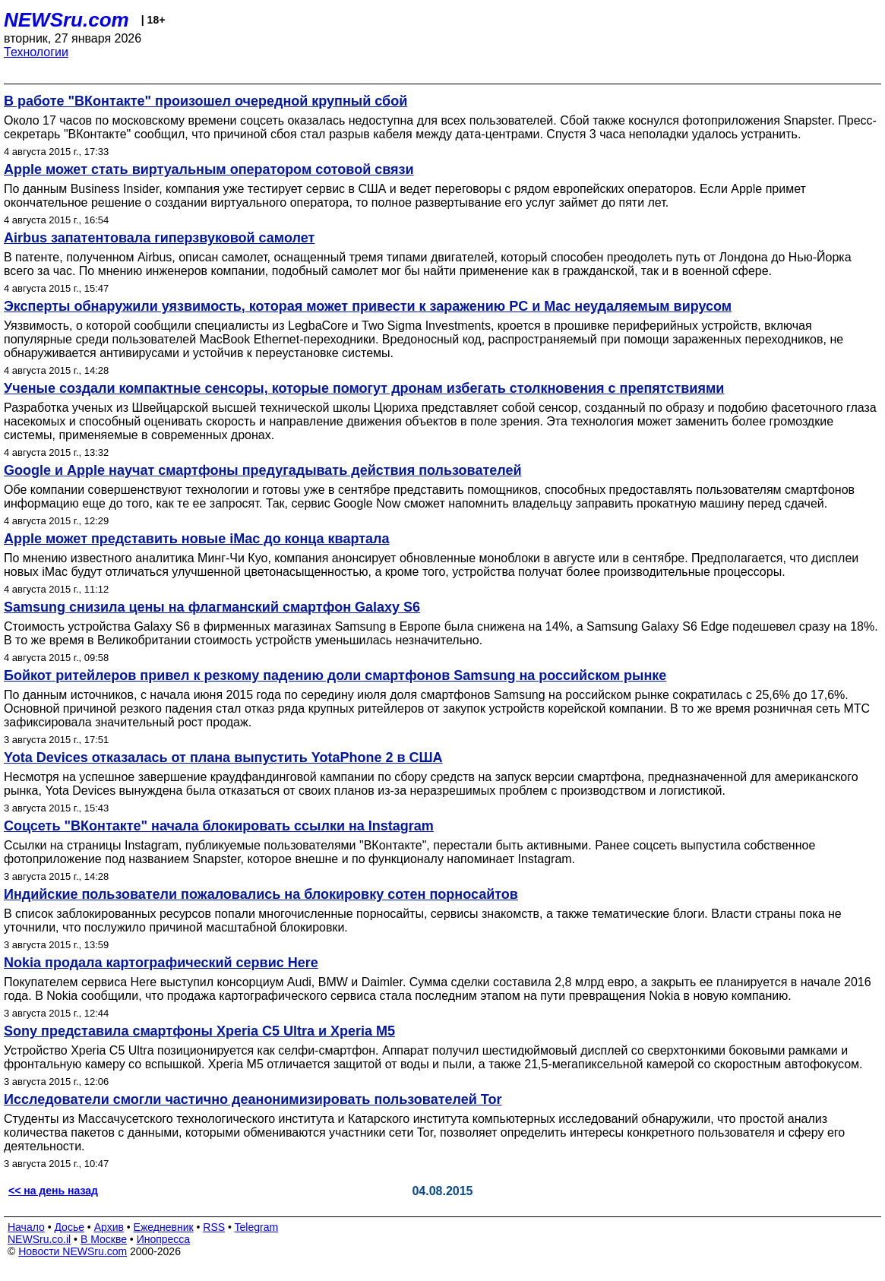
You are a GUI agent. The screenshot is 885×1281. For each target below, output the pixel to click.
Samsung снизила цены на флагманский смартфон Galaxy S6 (212, 607)
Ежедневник (164, 1227)
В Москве (104, 1239)
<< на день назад (53, 1191)
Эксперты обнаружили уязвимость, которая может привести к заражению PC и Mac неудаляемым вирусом (368, 306)
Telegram (257, 1227)
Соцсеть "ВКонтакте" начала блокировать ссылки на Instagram (219, 825)
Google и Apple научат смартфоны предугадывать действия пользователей (263, 470)
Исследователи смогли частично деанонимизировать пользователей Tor (252, 1099)
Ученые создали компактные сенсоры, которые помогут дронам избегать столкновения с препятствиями (364, 388)
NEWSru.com (66, 19)
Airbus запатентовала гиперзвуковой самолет (159, 237)
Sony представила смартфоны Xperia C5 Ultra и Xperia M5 (199, 1031)
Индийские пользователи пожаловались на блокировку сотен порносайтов (261, 894)
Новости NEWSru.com (72, 1251)
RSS (214, 1227)
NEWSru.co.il (39, 1239)
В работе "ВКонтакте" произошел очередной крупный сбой (205, 101)
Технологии (36, 52)
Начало (26, 1227)
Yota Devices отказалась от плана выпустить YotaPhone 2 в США (223, 757)
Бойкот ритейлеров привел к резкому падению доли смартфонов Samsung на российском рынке (335, 675)
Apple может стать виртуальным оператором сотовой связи (209, 169)
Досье (69, 1227)
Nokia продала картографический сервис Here (161, 962)
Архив (109, 1227)
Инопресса (164, 1239)
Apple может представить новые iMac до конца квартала (196, 538)
